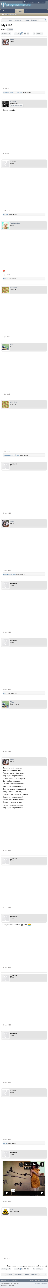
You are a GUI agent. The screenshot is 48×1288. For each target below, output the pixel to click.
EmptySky (19, 92)
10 (25, 33)
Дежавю (13, 161)
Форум (19, 11)
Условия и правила (41, 1283)
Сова (5, 455)
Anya (12, 1209)
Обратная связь (35, 1280)
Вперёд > (39, 33)
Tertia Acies (15, 223)
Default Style (5, 1280)
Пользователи (30, 11)
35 (34, 33)
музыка (10, 29)
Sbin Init (13, 288)
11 (28, 33)
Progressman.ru (8, 11)
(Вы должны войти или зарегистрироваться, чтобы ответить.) (27, 1266)
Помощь (44, 1280)
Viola (12, 345)
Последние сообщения (9, 14)
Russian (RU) (14, 1280)
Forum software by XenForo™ (10, 1283)
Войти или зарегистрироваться (34, 2)
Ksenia (12, 92)
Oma (12, 40)
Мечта (5, 693)
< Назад (4, 33)
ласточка (6, 92)
